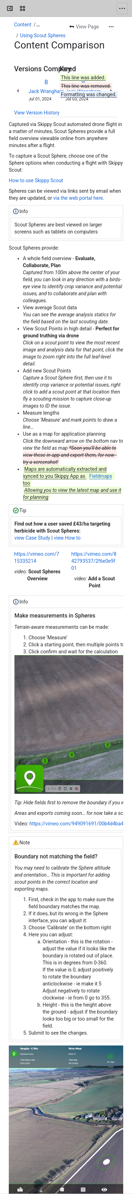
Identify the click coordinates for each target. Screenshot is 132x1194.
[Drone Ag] (32, 8)
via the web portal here (78, 198)
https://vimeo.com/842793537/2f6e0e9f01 (94, 561)
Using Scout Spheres (42, 35)
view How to (67, 538)
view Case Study (32, 538)
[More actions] (111, 26)
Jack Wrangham (46, 91)
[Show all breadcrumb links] (38, 24)
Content (22, 24)
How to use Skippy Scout (36, 180)
